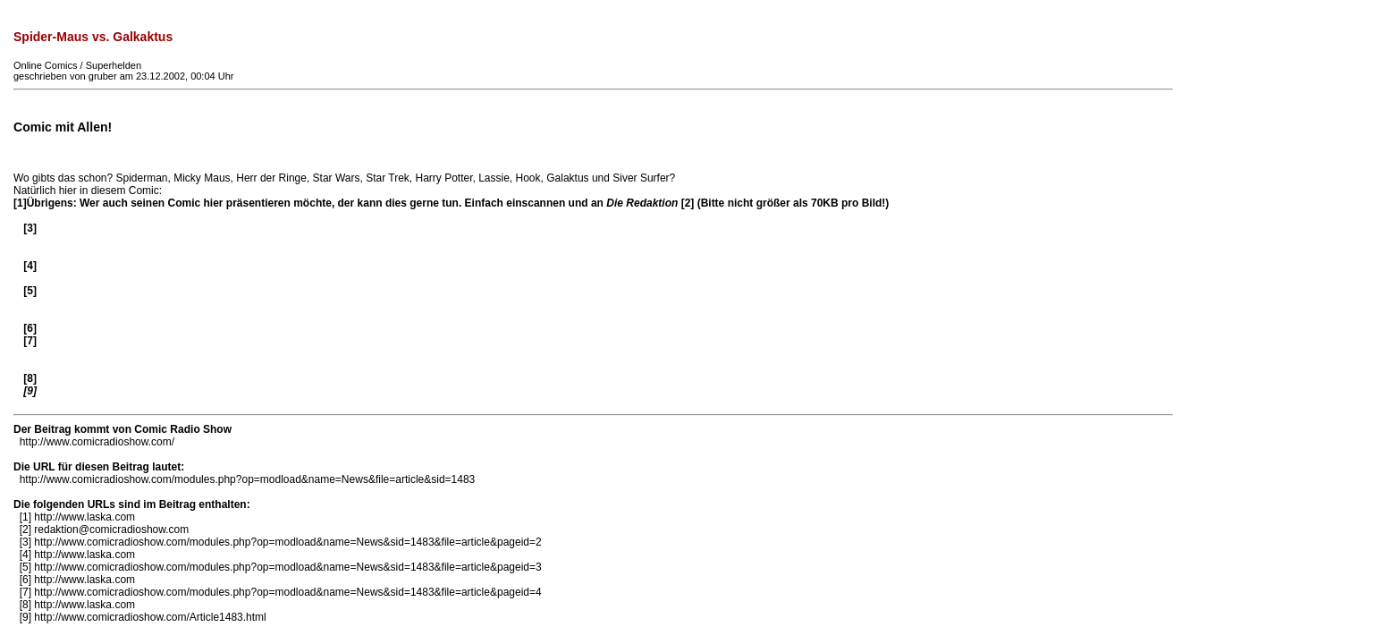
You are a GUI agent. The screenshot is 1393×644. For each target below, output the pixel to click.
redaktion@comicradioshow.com (111, 529)
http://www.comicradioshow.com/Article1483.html (150, 617)
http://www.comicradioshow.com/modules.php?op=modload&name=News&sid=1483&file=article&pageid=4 (287, 592)
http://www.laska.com (84, 517)
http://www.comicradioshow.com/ (97, 442)
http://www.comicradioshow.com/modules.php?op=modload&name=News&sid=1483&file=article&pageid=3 (287, 567)
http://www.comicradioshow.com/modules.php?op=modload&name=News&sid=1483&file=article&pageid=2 (287, 542)
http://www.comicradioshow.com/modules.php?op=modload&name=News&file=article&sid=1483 (248, 479)
